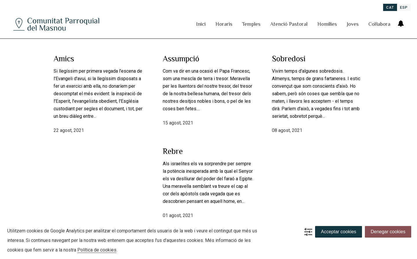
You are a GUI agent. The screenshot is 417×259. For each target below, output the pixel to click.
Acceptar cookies (338, 231)
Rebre (173, 151)
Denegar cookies (388, 231)
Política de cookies (96, 250)
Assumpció (181, 58)
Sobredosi (289, 58)
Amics (64, 58)
